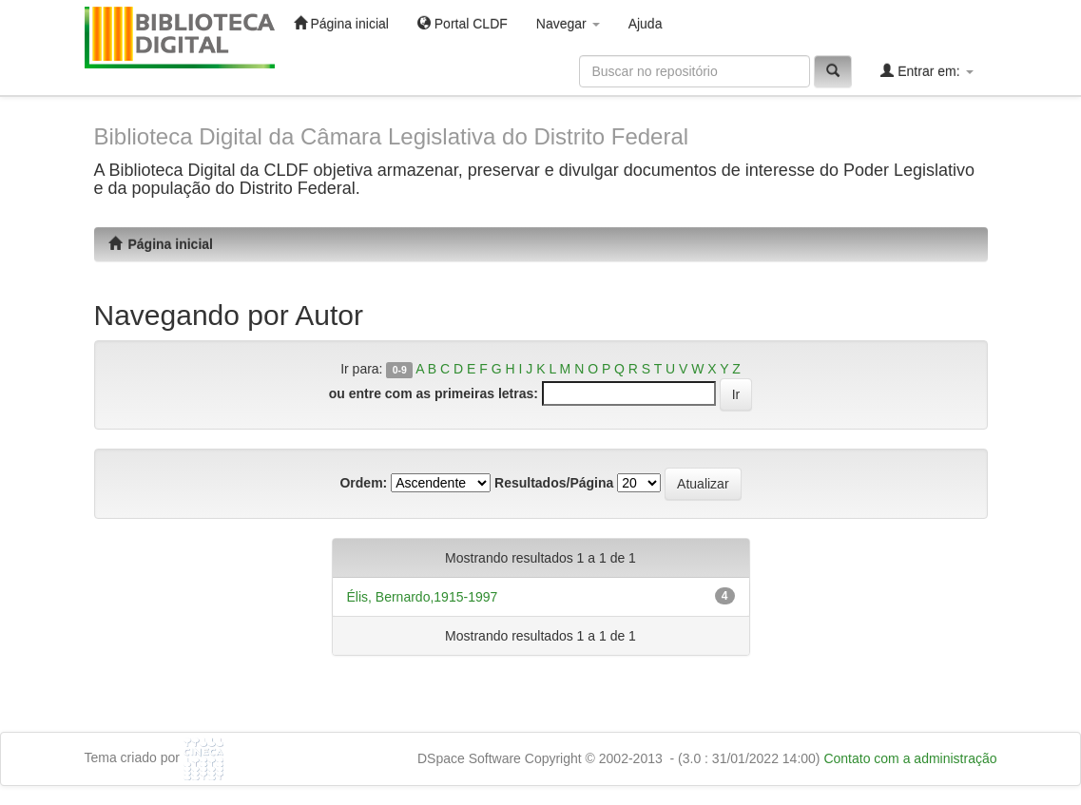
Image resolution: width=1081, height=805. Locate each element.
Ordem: (363, 482)
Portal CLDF (462, 23)
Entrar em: (926, 71)
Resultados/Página (553, 482)
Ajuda (645, 23)
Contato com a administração (909, 758)
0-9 (400, 369)
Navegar (568, 23)
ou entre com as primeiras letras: (433, 393)
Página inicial (341, 23)
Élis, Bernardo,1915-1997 (422, 596)
